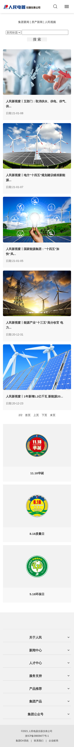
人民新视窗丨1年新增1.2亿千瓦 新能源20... (34, 396)
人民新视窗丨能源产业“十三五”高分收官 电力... (34, 325)
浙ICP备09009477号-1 (37, 736)
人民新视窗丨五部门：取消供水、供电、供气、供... (37, 104)
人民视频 (50, 22)
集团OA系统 (22, 740)
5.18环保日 (37, 594)
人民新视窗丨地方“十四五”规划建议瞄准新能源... (35, 177)
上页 (36, 415)
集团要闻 (23, 22)
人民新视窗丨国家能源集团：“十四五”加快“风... (32, 251)
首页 (28, 415)
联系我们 (38, 740)
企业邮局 (53, 740)
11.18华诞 (37, 473)
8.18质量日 (37, 533)
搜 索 (37, 39)
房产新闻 (37, 22)
